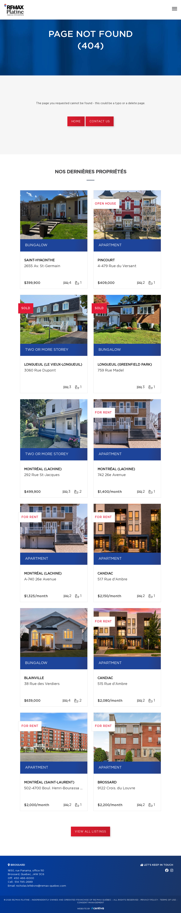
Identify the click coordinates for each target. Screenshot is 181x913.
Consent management (90, 903)
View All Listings (90, 831)
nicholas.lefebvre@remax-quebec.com (41, 886)
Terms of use (168, 900)
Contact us (100, 121)
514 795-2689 (23, 882)
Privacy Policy (149, 900)
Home (76, 121)
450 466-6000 (24, 878)
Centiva (97, 908)
